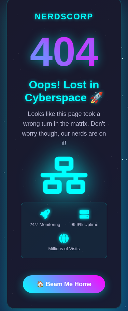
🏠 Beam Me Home (64, 284)
